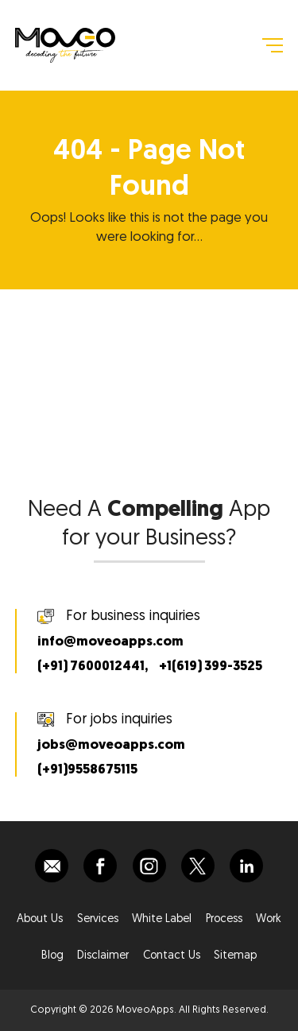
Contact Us (171, 956)
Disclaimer (103, 956)
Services (97, 919)
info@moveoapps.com (110, 642)
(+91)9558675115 (87, 770)
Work (268, 919)
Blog (52, 956)
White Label (162, 919)
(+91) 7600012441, (92, 666)
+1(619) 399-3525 (210, 666)
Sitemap (235, 956)
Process (224, 919)
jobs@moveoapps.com (111, 745)
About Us (40, 919)
